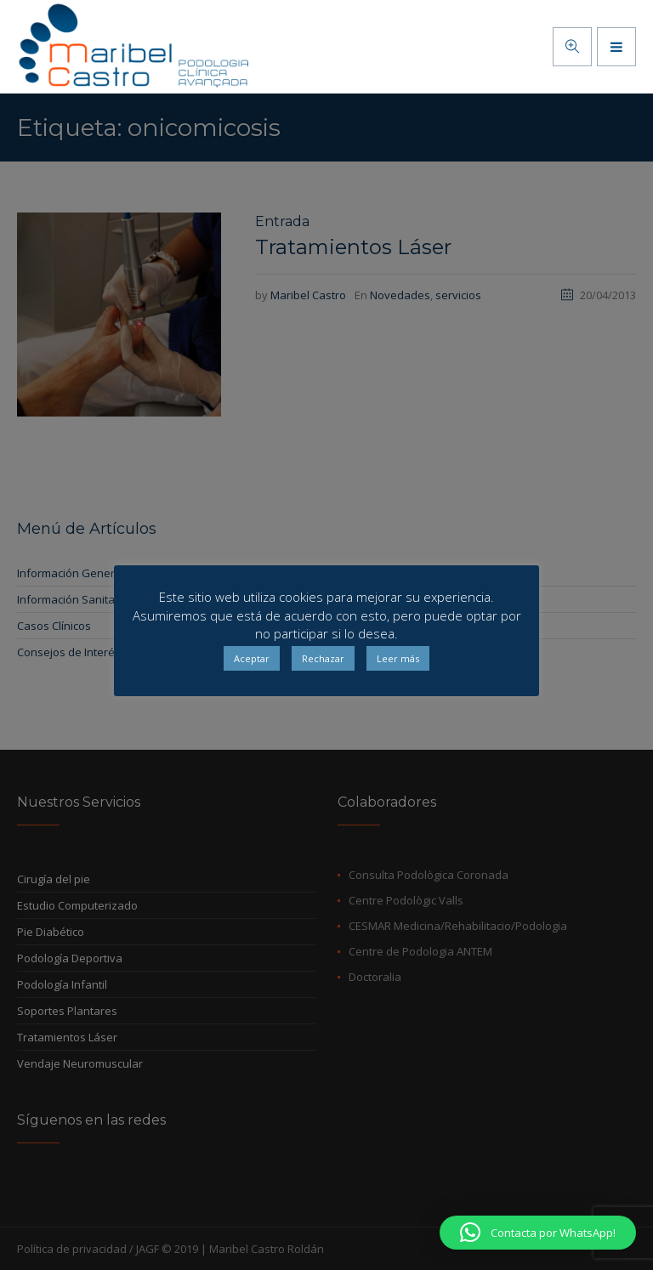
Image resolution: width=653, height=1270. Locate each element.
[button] (538, 1233)
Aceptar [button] (252, 658)
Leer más (398, 658)
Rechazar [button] (323, 658)
